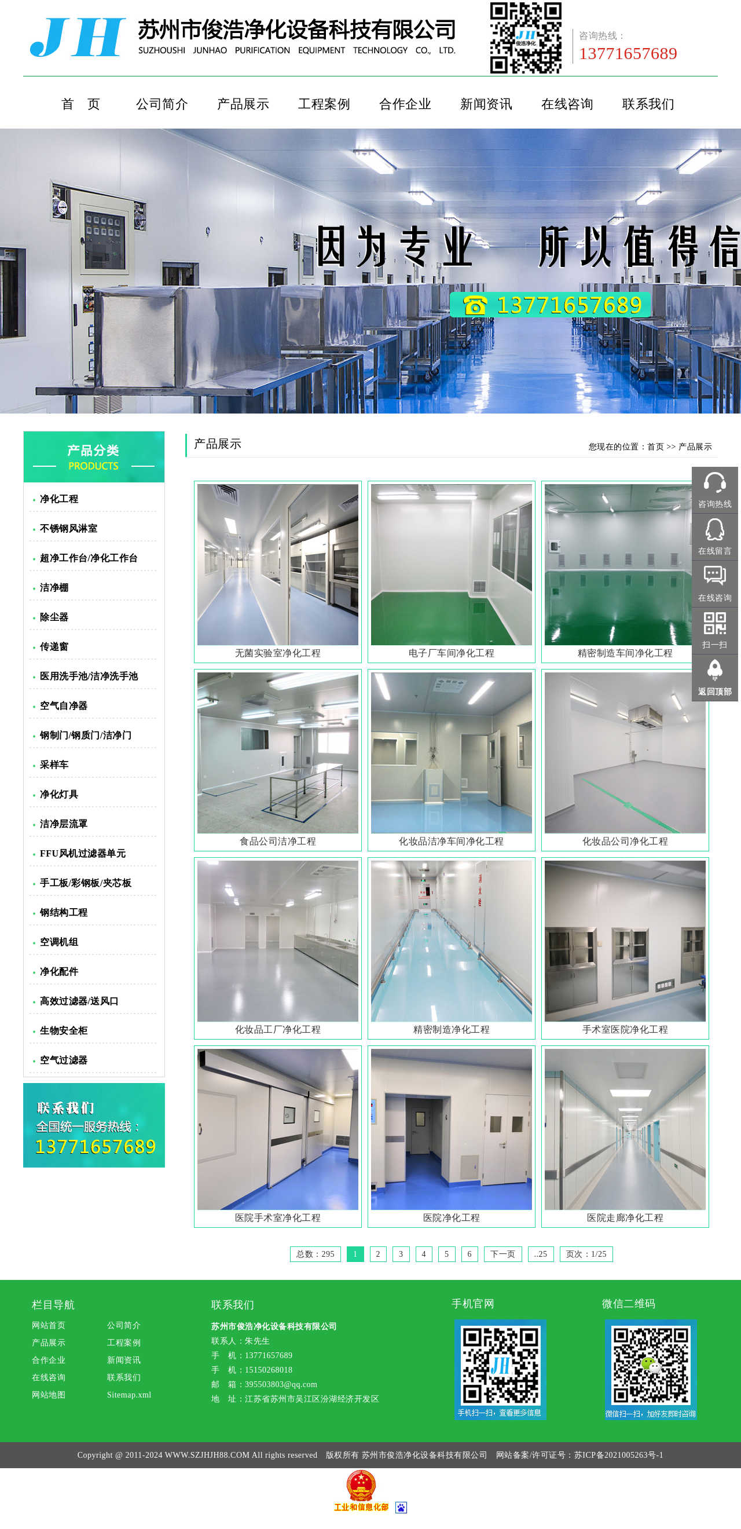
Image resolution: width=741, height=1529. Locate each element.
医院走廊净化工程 (625, 1218)
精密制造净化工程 (451, 1029)
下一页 (503, 1254)
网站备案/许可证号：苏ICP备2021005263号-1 (579, 1455)
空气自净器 (64, 706)
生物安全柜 (64, 1031)
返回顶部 (715, 691)
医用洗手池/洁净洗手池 (89, 676)
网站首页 (48, 1325)
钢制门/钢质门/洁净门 (85, 735)
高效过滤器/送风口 (79, 1001)
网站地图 (48, 1395)
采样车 (54, 765)
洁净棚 (54, 587)
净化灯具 (59, 794)
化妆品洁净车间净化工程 (451, 841)
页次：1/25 (586, 1254)
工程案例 (324, 104)
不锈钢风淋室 (68, 528)
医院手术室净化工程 (278, 1218)
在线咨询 (567, 104)
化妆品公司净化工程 (625, 841)
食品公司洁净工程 (278, 841)
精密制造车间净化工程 (625, 653)
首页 (655, 446)
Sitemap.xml (129, 1395)
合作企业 (405, 104)
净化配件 (59, 971)
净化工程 (59, 499)
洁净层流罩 (64, 824)
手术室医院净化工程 (625, 1029)
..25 (541, 1254)
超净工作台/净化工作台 (89, 558)
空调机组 (59, 942)
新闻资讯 (486, 104)
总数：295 (315, 1254)
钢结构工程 (64, 912)
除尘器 (54, 617)
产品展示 (243, 104)
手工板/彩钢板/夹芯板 (85, 883)
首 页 (81, 104)
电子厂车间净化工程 (452, 653)
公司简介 (162, 104)
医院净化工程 (451, 1218)
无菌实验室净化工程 (278, 653)
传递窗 (54, 647)
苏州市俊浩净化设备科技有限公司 (425, 1455)
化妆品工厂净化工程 (278, 1029)
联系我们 (648, 104)
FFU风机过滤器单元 (83, 853)
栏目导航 (53, 1305)
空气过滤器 (64, 1060)
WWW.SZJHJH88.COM (207, 1455)
